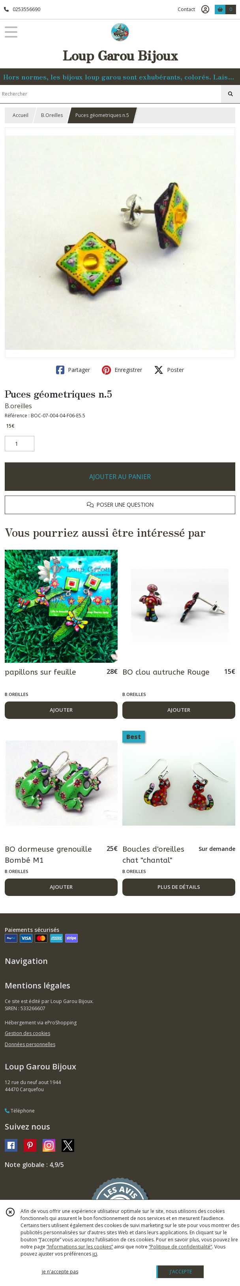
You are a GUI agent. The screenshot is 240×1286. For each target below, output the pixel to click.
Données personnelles (30, 1044)
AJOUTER (61, 709)
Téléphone (20, 1110)
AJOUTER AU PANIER (120, 476)
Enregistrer (122, 370)
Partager (73, 370)
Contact (186, 9)
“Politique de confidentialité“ (180, 1246)
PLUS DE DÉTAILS (179, 886)
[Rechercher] (230, 94)
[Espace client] (205, 9)
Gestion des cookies (27, 1033)
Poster (169, 370)
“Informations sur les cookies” (80, 1246)
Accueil (20, 115)
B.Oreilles (52, 115)
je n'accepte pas (60, 1271)
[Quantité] (19, 444)
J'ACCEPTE (181, 1271)
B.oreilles (18, 406)
